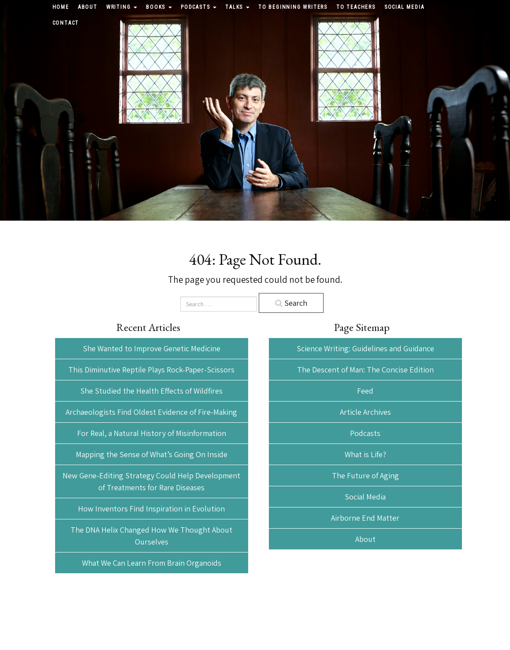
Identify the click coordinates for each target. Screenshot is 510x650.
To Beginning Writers (293, 7)
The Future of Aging (365, 475)
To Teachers (356, 7)
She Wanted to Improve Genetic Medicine (151, 348)
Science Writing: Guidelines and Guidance (365, 348)
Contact (65, 23)
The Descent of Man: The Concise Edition (365, 369)
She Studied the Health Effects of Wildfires (151, 391)
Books (159, 7)
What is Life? (365, 454)
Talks (237, 7)
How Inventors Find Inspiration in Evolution (151, 508)
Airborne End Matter (365, 518)
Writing (121, 7)
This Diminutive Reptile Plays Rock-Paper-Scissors (151, 369)
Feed (365, 391)
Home (60, 7)
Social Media (404, 7)
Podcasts (198, 7)
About (87, 7)
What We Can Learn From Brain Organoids (151, 563)
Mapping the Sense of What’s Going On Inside (151, 454)
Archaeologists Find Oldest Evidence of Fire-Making (151, 412)
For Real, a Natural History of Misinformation (151, 433)
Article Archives (365, 412)
